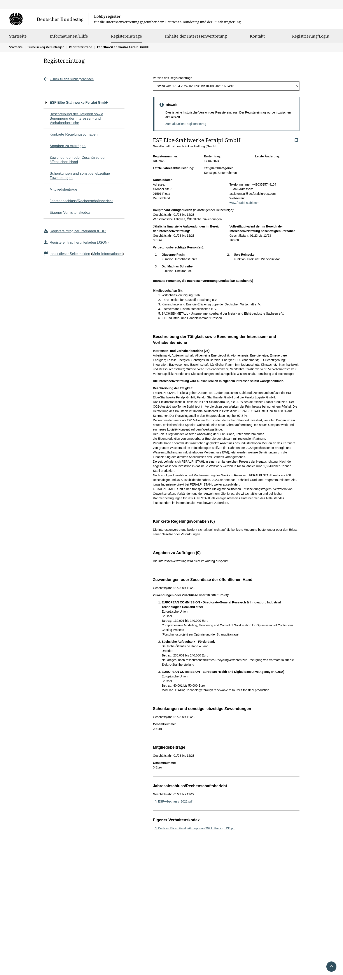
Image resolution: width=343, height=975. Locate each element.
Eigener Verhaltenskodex (70, 212)
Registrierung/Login (311, 38)
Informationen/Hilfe (69, 38)
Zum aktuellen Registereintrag (185, 124)
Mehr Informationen (107, 254)
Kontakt (257, 38)
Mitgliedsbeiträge (63, 189)
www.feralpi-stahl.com (244, 203)
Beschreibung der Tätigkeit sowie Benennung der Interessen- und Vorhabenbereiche (76, 118)
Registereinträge (126, 36)
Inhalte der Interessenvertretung (196, 38)
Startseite (18, 38)
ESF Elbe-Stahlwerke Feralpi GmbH (79, 102)
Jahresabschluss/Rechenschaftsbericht (81, 201)
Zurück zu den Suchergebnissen (69, 79)
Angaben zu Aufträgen (68, 146)
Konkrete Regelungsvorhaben (74, 134)
